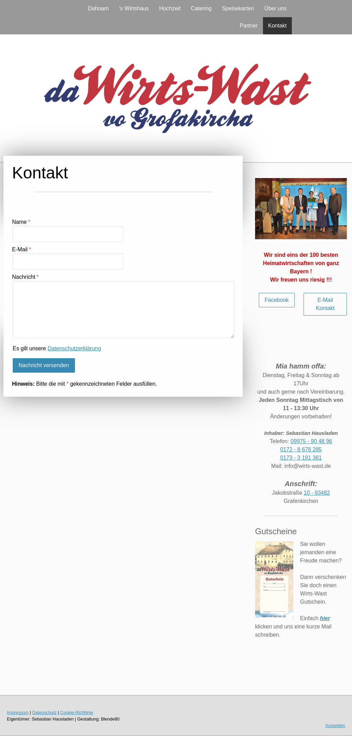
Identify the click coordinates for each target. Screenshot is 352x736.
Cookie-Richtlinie (76, 712)
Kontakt (277, 26)
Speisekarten (238, 8)
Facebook (277, 300)
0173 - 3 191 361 (301, 458)
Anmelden (335, 725)
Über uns (275, 8)
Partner (248, 26)
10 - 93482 (317, 493)
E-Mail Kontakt (325, 304)
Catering (201, 8)
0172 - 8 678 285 (301, 449)
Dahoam (98, 8)
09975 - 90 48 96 (311, 441)
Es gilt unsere (57, 348)
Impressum (18, 712)
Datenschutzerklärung (74, 348)
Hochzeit (169, 8)
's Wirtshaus (134, 8)
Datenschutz (44, 712)
